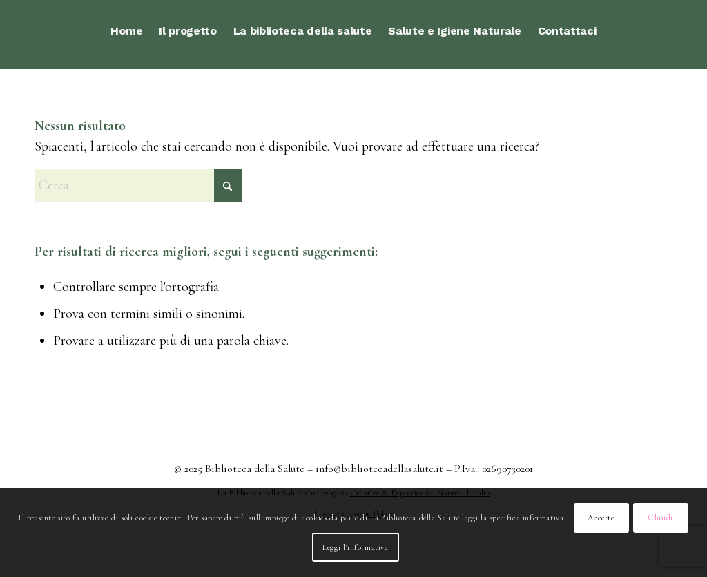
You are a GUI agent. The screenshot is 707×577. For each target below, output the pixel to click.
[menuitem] (126, 31)
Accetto (601, 517)
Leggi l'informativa (355, 547)
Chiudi (660, 517)
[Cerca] (138, 185)
